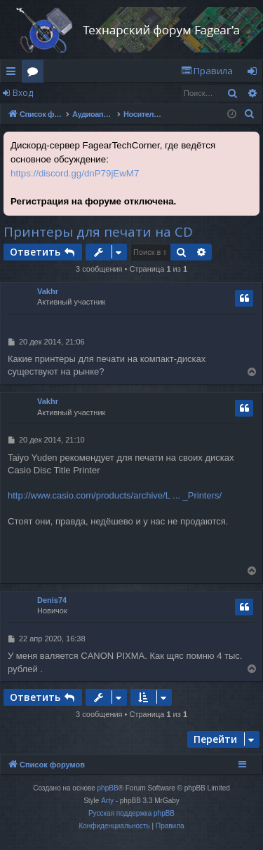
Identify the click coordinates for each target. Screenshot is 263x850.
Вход (23, 93)
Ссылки (14, 73)
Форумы (35, 73)
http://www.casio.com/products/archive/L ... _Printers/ (115, 495)
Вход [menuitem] (255, 73)
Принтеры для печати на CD (98, 232)
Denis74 (52, 600)
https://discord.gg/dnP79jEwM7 (75, 173)
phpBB (108, 788)
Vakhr (47, 291)
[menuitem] (207, 71)
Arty (107, 800)
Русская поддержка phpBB (131, 813)
